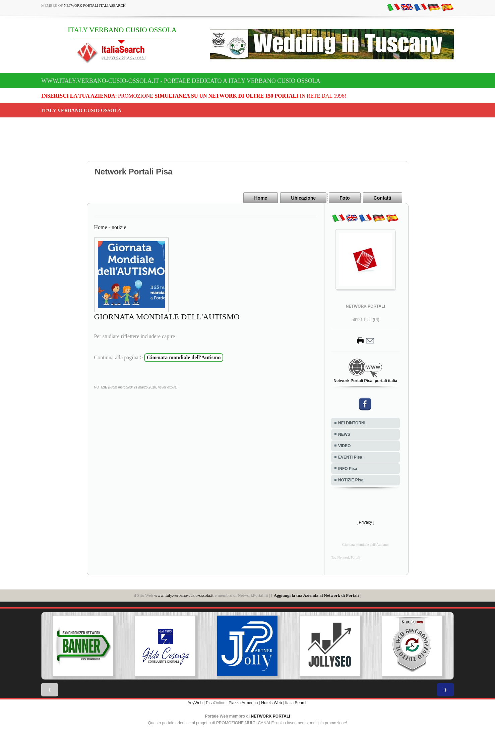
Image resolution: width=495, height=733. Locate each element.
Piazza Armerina (243, 702)
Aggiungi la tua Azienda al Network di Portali (316, 595)
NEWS (344, 434)
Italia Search (296, 702)
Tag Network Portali (345, 557)
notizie (119, 227)
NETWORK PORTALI (270, 716)
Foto (344, 198)
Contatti (382, 198)
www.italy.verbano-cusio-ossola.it (183, 595)
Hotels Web (271, 702)
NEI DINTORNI (351, 423)
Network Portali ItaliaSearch (95, 5)
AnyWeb (194, 702)
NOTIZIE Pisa (350, 480)
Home (260, 198)
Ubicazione (303, 198)
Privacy (365, 522)
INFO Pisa (347, 468)
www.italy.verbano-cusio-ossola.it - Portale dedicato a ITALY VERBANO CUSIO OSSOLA (180, 80)
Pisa (209, 702)
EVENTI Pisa (350, 457)
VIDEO (344, 445)
